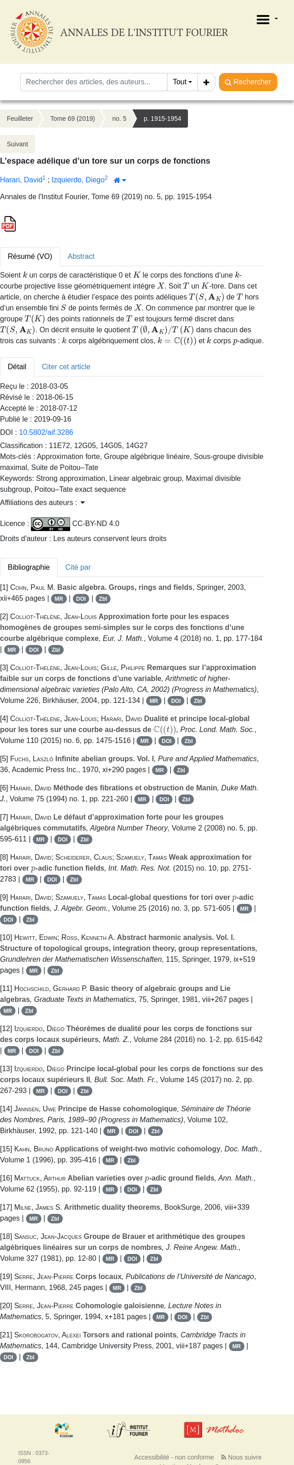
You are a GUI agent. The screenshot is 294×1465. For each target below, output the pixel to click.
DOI (81, 599)
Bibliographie (29, 567)
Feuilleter (20, 118)
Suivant (17, 144)
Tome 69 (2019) (73, 118)
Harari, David (21, 180)
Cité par (78, 567)
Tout (180, 82)
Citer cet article (66, 367)
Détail (17, 367)
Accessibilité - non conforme (174, 1457)
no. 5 (119, 118)
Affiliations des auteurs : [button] (42, 502)
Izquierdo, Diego (78, 180)
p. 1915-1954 (163, 118)
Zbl (103, 599)
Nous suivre (241, 1457)
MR (59, 599)
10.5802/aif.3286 (46, 432)
